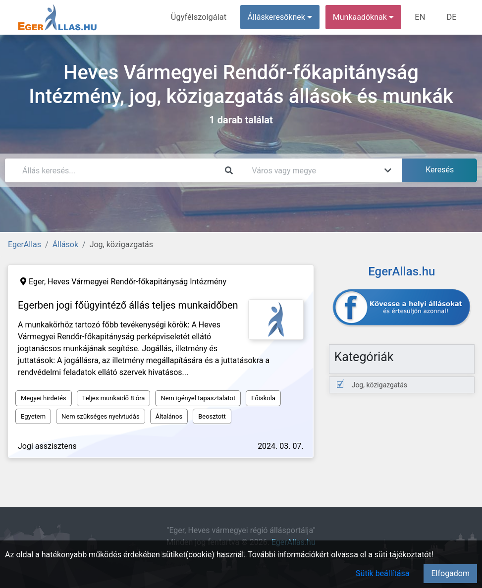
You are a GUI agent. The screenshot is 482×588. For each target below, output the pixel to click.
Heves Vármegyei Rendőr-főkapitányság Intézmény (137, 281)
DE (452, 17)
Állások (65, 244)
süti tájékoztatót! (404, 554)
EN (421, 17)
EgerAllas (24, 244)
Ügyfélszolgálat (201, 17)
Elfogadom (450, 573)
